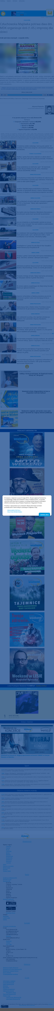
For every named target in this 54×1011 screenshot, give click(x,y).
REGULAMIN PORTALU (13, 510)
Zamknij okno (44, 514)
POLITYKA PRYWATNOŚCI (14, 512)
